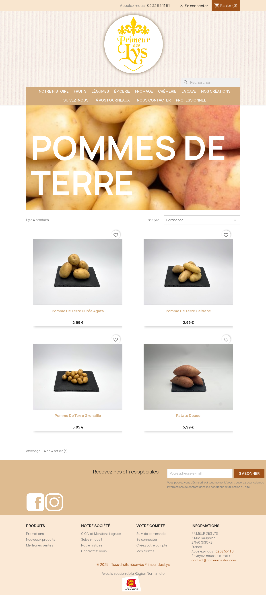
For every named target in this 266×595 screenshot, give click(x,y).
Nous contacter (154, 100)
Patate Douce (188, 415)
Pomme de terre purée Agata (78, 311)
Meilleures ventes (39, 545)
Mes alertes (145, 551)
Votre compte (150, 525)
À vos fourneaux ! (114, 100)
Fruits (80, 91)
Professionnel (191, 100)
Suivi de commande (151, 534)
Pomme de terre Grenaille (78, 415)
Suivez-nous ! (77, 100)
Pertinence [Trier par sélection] (201, 220)
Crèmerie (167, 91)
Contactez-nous (94, 551)
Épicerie (122, 91)
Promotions (35, 534)
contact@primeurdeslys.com (214, 560)
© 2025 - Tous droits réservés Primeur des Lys (133, 564)
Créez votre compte (151, 545)
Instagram (54, 502)
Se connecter (146, 539)
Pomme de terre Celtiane (188, 311)
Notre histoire (54, 91)
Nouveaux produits (40, 539)
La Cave (188, 91)
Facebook (35, 502)
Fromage (144, 91)
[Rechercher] (210, 82)
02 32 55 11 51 (158, 5)
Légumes (100, 91)
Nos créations (216, 91)
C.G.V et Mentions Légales (101, 534)
